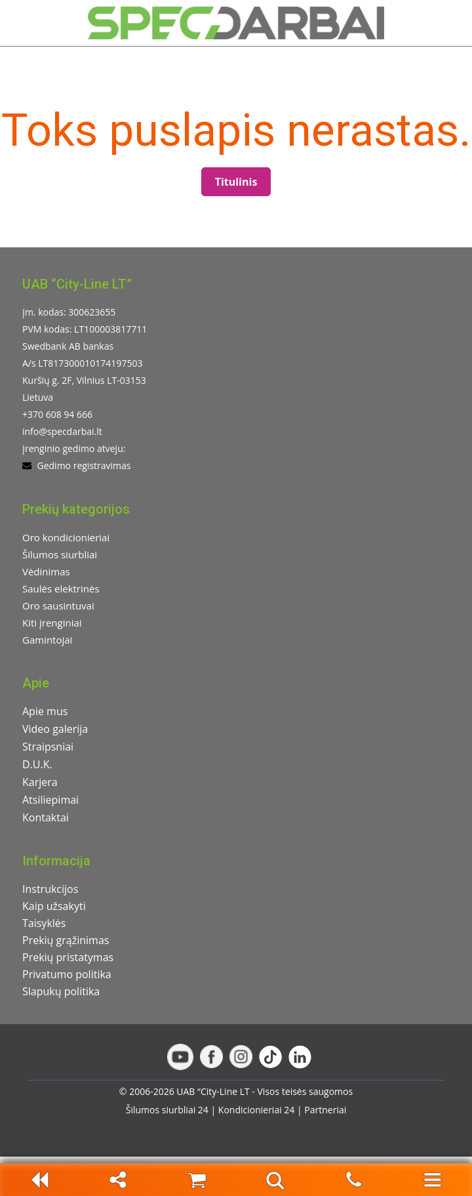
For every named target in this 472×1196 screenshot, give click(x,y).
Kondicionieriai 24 (256, 1109)
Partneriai (325, 1109)
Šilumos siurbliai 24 (167, 1109)
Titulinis (236, 182)
